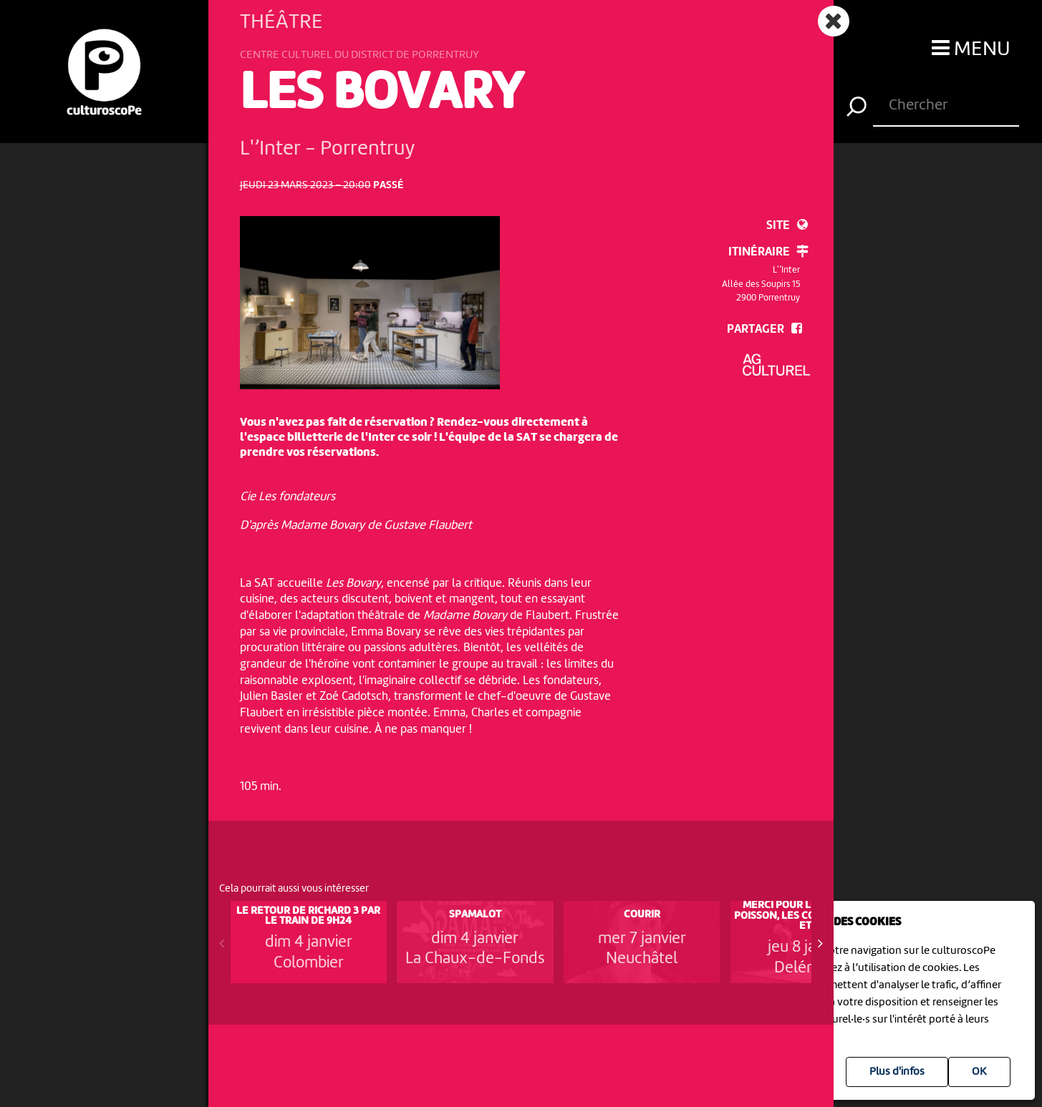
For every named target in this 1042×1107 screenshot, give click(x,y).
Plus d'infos (897, 1072)
